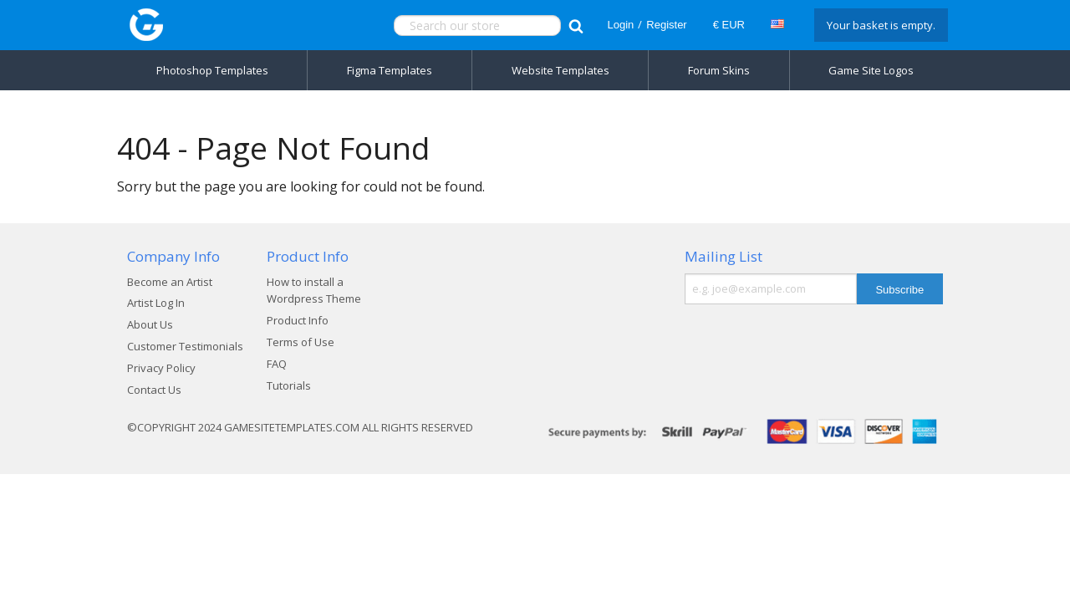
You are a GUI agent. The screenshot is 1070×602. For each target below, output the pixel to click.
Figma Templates (389, 70)
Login (620, 24)
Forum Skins (719, 70)
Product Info (298, 320)
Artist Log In (156, 302)
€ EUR (729, 24)
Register (666, 24)
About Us (150, 324)
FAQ (277, 363)
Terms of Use (300, 341)
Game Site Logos (871, 70)
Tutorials (289, 385)
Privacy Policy (161, 367)
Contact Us (154, 389)
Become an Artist (169, 281)
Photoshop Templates (212, 70)
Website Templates (560, 70)
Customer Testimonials (185, 346)
